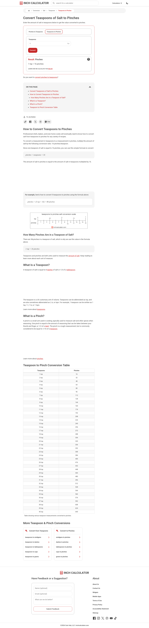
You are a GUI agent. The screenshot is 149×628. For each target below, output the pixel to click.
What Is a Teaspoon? (38, 101)
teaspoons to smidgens (37, 537)
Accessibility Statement (101, 609)
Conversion (36, 10)
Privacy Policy (97, 605)
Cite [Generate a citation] (47, 122)
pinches (40, 359)
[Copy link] (25, 122)
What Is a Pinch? (36, 104)
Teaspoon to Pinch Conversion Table (43, 107)
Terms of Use (97, 600)
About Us (96, 584)
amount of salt (73, 256)
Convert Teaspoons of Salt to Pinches (44, 91)
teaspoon (53, 329)
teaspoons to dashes (37, 542)
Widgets (95, 592)
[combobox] (77, 3)
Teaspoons (51, 10)
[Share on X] (35, 122)
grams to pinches (68, 557)
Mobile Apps (97, 596)
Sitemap (95, 613)
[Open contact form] (88, 59)
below (50, 69)
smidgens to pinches (68, 537)
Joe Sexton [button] (32, 117)
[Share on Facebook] (30, 122)
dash (47, 326)
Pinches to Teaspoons (36, 32)
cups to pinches (68, 552)
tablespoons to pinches (68, 547)
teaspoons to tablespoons (37, 547)
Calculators (117, 3)
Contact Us (96, 588)
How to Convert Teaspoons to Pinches (44, 94)
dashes (50, 270)
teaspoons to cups (37, 552)
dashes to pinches (68, 542)
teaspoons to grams (37, 557)
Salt (44, 10)
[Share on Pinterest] (40, 122)
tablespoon (71, 270)
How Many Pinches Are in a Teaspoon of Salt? (48, 98)
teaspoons (41, 309)
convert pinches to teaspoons (46, 77)
